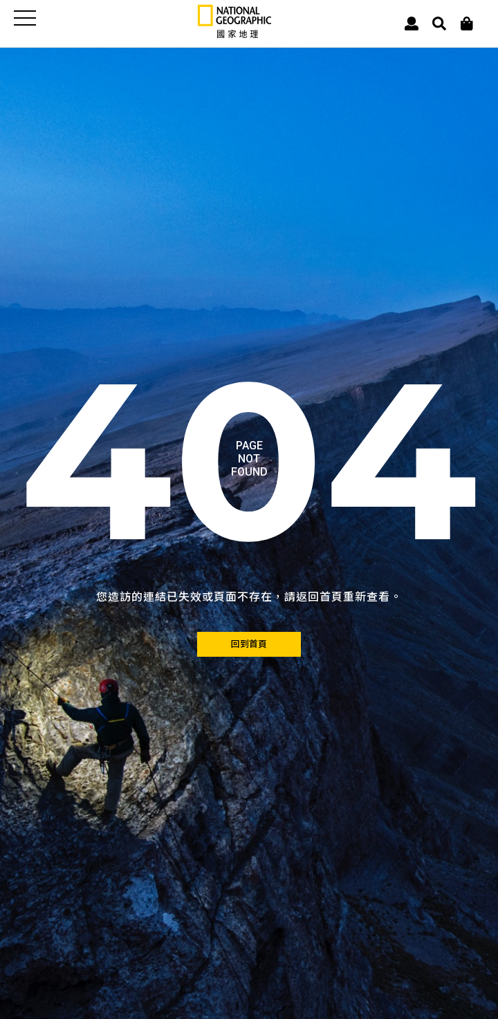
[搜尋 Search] (439, 24)
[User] (411, 24)
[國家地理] (234, 34)
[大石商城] (467, 24)
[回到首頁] (249, 644)
